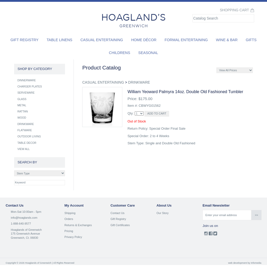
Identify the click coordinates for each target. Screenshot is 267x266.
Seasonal (148, 53)
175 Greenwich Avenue (25, 233)
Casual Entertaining (101, 40)
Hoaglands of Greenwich (26, 229)
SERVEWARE (26, 92)
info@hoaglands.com (24, 217)
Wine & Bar (226, 40)
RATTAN (22, 111)
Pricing (69, 231)
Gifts (251, 40)
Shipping (70, 213)
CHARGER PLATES (29, 86)
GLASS (21, 99)
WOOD (21, 117)
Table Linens (59, 40)
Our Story (162, 213)
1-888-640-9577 (21, 223)
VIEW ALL (23, 148)
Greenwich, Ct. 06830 (24, 237)
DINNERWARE (26, 80)
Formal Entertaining (186, 40)
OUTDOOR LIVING (29, 136)
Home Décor (143, 40)
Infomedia (256, 263)
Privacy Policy (73, 236)
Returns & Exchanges (78, 225)
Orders (69, 218)
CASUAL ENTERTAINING (103, 82)
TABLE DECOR (26, 142)
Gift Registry (25, 40)
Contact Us (117, 213)
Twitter (215, 234)
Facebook (211, 234)
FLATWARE (24, 130)
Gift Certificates (120, 225)
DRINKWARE (139, 82)
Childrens (119, 53)
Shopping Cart (234, 10)
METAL (21, 105)
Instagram (206, 234)
